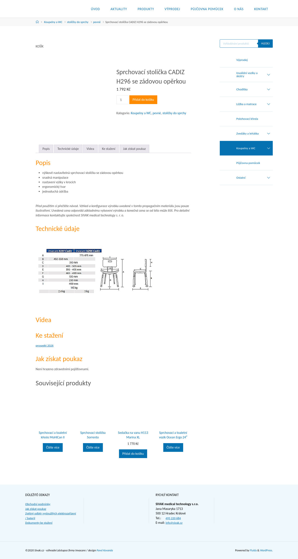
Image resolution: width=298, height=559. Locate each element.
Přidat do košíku (143, 100)
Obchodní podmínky (38, 504)
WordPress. (266, 550)
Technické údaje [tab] (68, 149)
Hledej (265, 43)
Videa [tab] (90, 149)
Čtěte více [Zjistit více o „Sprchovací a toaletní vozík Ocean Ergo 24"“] (173, 447)
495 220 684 (174, 518)
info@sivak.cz (175, 523)
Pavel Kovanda (105, 550)
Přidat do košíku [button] (133, 454)
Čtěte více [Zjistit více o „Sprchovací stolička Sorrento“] (93, 447)
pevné (97, 22)
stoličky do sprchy (77, 22)
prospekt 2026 (45, 345)
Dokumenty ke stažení (40, 523)
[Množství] (122, 99)
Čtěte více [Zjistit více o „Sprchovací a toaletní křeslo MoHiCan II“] (52, 447)
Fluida (252, 550)
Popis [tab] (46, 149)
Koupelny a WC (53, 22)
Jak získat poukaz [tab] (134, 149)
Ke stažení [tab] (108, 149)
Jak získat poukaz (36, 509)
